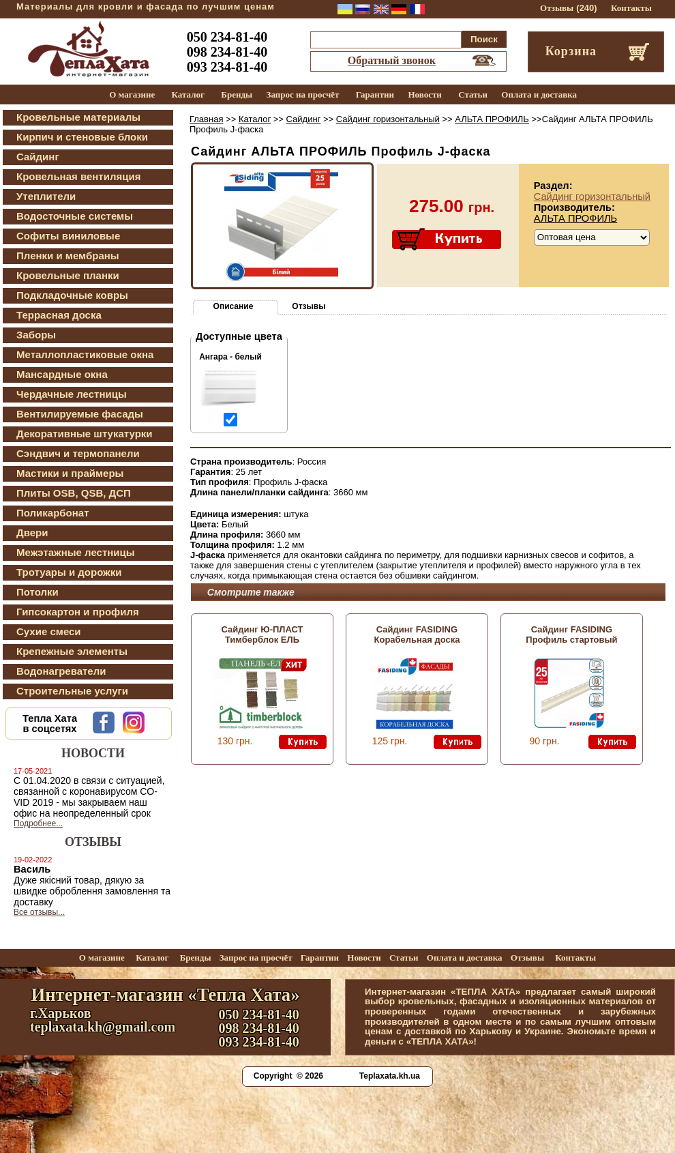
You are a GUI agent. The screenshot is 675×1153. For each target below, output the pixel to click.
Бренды (236, 94)
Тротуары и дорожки (68, 572)
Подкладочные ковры (72, 295)
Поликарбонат (52, 513)
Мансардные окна (62, 374)
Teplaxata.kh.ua (389, 1076)
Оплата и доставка (539, 94)
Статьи (472, 94)
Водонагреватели (61, 671)
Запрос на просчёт (303, 94)
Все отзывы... (39, 912)
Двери (32, 532)
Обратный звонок (392, 60)
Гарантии (375, 94)
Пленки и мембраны (67, 255)
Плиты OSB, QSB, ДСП (73, 493)
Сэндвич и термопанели (78, 453)
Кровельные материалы (78, 117)
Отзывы (556, 8)
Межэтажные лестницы (75, 552)
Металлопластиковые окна (84, 354)
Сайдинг (37, 156)
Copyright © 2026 (288, 1076)
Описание (233, 306)
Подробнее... (38, 823)
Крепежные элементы (71, 651)
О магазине (132, 94)
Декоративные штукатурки (84, 433)
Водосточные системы (74, 216)
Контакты (631, 8)
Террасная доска (59, 315)
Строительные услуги (72, 691)
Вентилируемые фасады (79, 414)
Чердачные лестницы (71, 394)
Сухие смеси (48, 631)
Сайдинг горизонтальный (388, 119)
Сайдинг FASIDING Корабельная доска (417, 634)
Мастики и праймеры (69, 473)
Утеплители (46, 196)
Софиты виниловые (68, 236)
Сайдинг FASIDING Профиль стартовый (571, 634)
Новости (424, 94)
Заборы (36, 334)
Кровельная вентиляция (78, 176)
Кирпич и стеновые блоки (82, 137)
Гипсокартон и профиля (77, 611)
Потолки (37, 592)
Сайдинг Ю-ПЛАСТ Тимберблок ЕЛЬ (262, 634)
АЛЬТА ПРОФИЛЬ (492, 119)
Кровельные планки (67, 275)
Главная (206, 119)
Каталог (188, 94)
